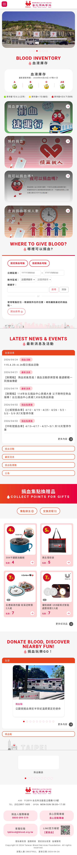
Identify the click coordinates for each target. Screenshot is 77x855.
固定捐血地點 (17, 263)
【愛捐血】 (49, 832)
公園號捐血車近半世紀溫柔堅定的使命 (38, 708)
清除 (64, 289)
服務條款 (32, 841)
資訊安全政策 (44, 841)
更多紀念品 (62, 624)
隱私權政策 (20, 841)
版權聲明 (56, 841)
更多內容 (62, 439)
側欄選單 (4, 4)
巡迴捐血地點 (39, 263)
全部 (7, 660)
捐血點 (8, 734)
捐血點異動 (11, 465)
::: (1, 53)
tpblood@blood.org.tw (20, 832)
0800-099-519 (20, 817)
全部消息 (9, 353)
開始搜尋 (15, 311)
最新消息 (9, 457)
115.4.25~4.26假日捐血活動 (21, 364)
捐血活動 (9, 449)
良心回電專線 (56, 818)
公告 (7, 473)
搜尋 (54, 289)
